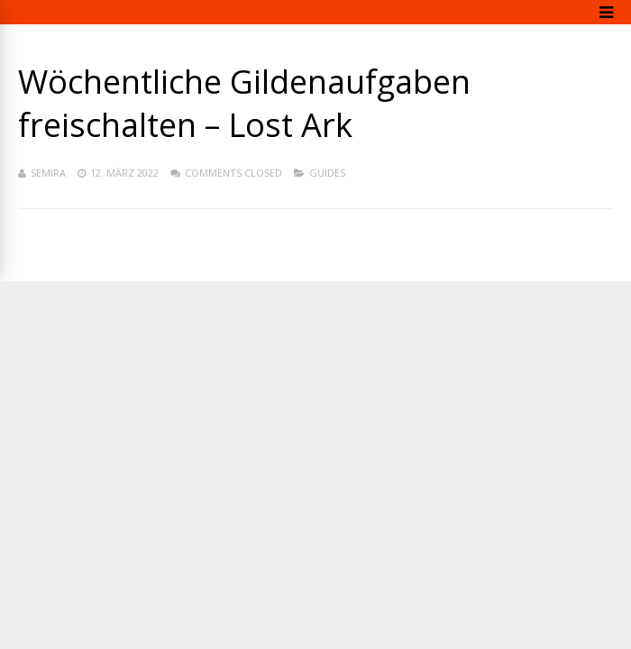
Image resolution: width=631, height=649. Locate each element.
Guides (327, 172)
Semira (48, 172)
